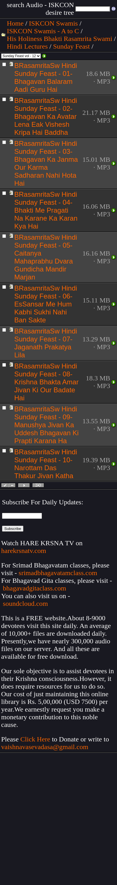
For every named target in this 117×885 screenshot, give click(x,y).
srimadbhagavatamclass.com (58, 573)
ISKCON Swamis (53, 23)
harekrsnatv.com (23, 550)
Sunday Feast (71, 46)
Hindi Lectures (27, 46)
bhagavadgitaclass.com (34, 588)
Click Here (35, 739)
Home (15, 23)
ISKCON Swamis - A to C (43, 31)
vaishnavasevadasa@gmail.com (45, 747)
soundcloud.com (25, 603)
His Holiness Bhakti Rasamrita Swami (59, 38)
